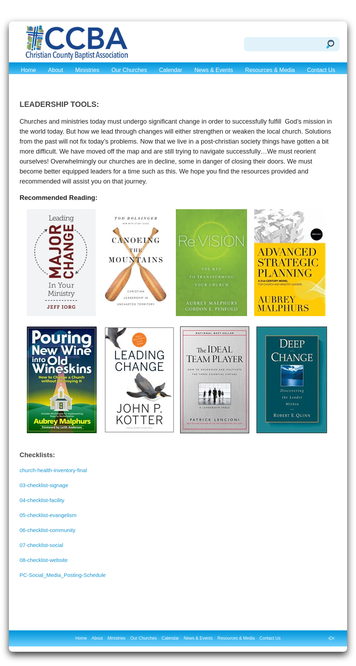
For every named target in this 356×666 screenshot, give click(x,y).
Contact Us (321, 70)
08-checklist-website (44, 560)
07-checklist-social (41, 545)
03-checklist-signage (44, 485)
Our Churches (129, 70)
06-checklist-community (47, 530)
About (55, 70)
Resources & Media (270, 70)
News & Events (213, 70)
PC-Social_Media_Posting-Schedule (63, 575)
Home (28, 70)
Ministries (87, 70)
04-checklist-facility (42, 500)
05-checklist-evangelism (48, 515)
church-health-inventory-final (53, 470)
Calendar (170, 70)
